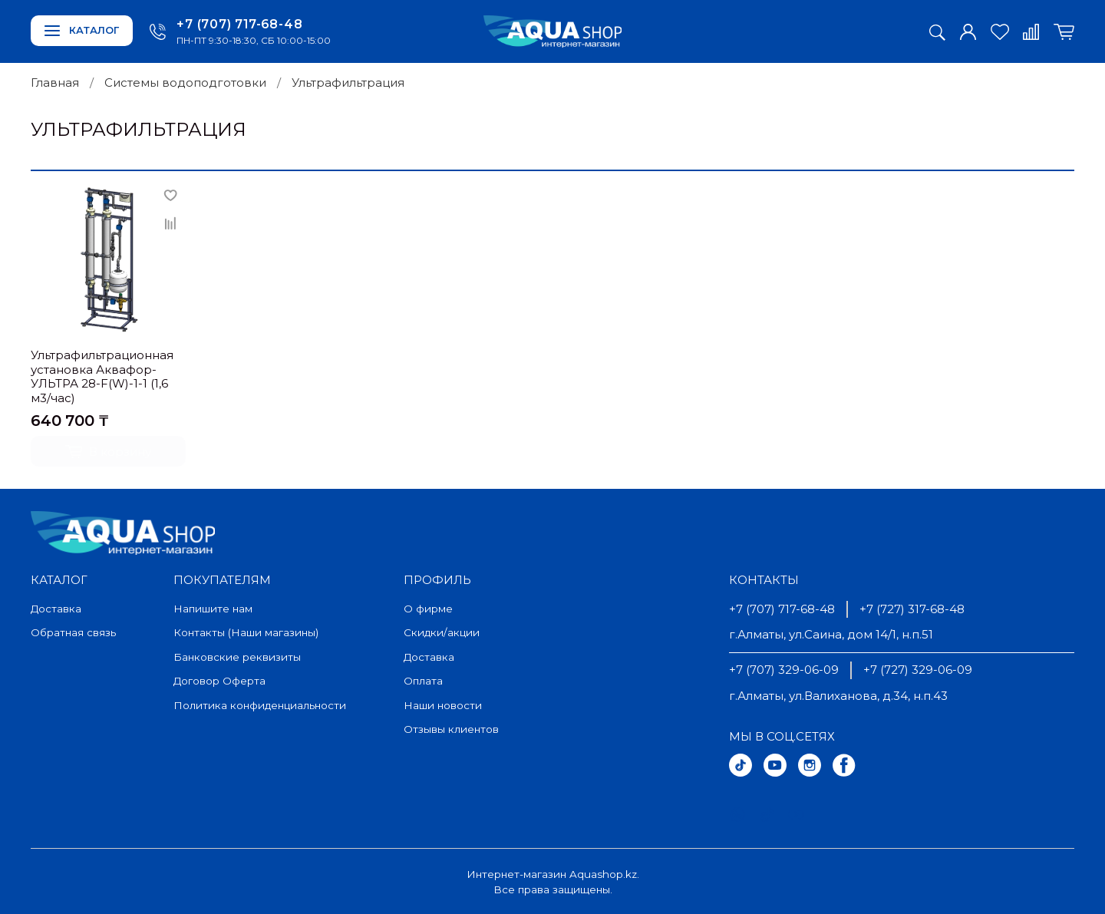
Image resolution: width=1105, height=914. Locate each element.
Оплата (423, 681)
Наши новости (443, 705)
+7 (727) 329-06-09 (917, 669)
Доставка (56, 608)
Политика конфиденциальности (259, 705)
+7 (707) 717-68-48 (239, 24)
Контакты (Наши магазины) (245, 632)
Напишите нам (212, 608)
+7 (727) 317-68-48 (912, 609)
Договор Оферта (219, 681)
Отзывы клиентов (451, 729)
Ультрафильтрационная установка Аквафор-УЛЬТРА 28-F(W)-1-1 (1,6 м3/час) (102, 376)
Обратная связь (73, 632)
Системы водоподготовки (185, 82)
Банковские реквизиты (237, 657)
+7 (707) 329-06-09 (784, 669)
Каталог (82, 30)
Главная (55, 82)
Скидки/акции (442, 632)
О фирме (428, 608)
